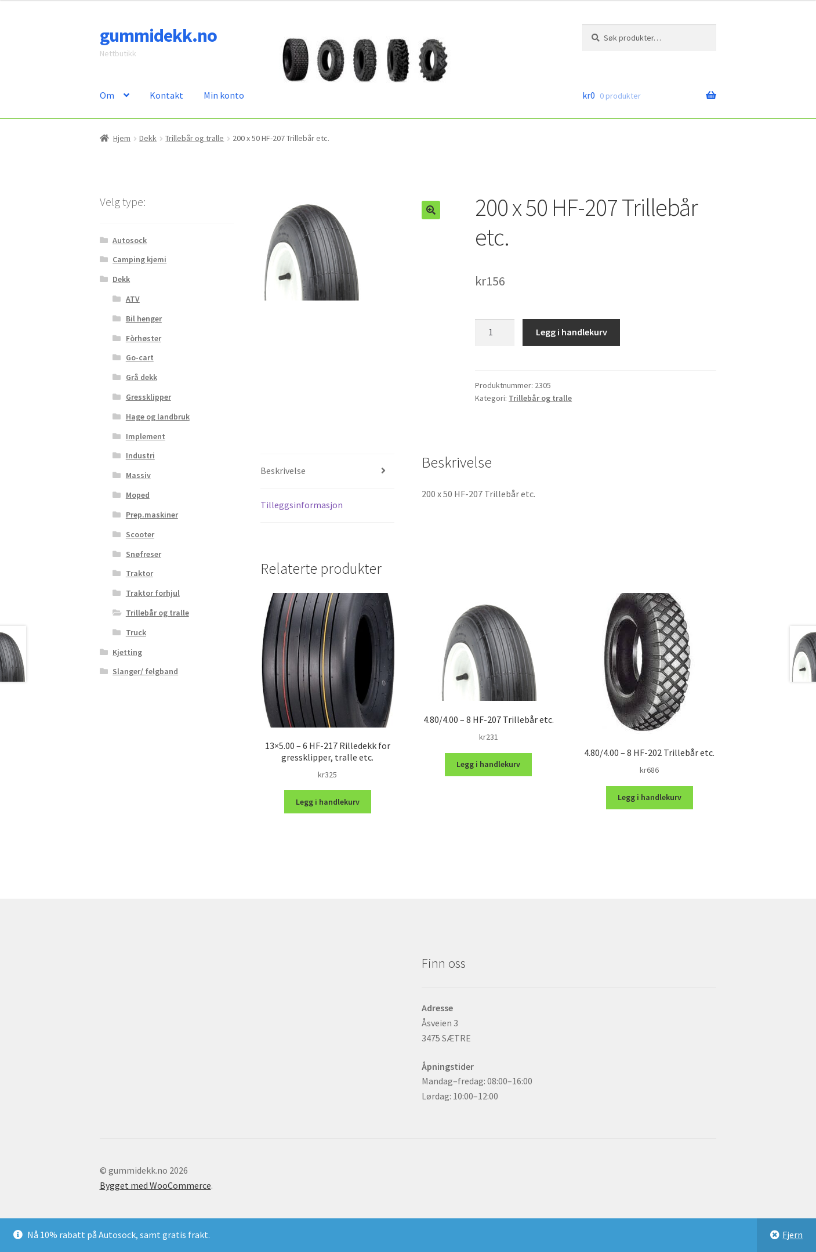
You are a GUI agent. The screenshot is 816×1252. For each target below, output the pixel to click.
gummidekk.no (158, 35)
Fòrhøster (143, 338)
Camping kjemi (139, 259)
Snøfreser (143, 554)
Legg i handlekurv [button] (328, 802)
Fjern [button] (792, 1234)
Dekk (148, 138)
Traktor (139, 573)
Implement (145, 436)
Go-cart (140, 357)
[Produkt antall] (494, 332)
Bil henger (144, 318)
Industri (140, 455)
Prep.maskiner (152, 514)
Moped (138, 495)
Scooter (140, 534)
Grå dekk (141, 377)
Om (107, 95)
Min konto (224, 95)
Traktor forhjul (153, 593)
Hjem (121, 138)
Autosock (130, 240)
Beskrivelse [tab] (283, 470)
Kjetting (127, 652)
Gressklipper (148, 397)
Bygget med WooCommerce (155, 1185)
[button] (431, 210)
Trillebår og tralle (194, 138)
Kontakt (166, 95)
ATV (133, 299)
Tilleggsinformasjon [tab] (301, 505)
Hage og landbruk (158, 416)
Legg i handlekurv (571, 332)
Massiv (138, 475)
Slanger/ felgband (145, 671)
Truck (136, 632)
